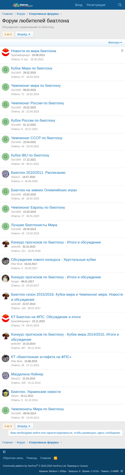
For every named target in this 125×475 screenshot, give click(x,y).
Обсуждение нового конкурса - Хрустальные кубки (53, 260)
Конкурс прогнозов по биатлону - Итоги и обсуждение (56, 242)
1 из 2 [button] (8, 34)
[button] (4, 452)
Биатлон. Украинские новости (36, 392)
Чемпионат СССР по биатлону (36, 138)
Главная (45, 458)
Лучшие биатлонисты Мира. (34, 225)
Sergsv (15, 281)
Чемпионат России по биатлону (37, 103)
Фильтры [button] (113, 42)
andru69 (15, 246)
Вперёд (24, 34)
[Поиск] (120, 5)
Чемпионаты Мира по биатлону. (38, 409)
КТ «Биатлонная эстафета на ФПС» (41, 357)
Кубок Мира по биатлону (31, 68)
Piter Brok (16, 264)
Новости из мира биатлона (33, 51)
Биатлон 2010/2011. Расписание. (38, 173)
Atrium (15, 395)
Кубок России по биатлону (33, 120)
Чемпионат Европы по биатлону (38, 207)
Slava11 (15, 177)
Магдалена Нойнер (27, 374)
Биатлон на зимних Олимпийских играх (44, 190)
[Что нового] (111, 5)
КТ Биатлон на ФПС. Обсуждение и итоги (46, 317)
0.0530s (95, 471)
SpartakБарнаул (20, 55)
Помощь (31, 458)
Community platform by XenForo (34, 466)
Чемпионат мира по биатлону (36, 86)
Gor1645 (16, 72)
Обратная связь (13, 458)
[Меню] (6, 5)
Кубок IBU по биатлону (30, 155)
